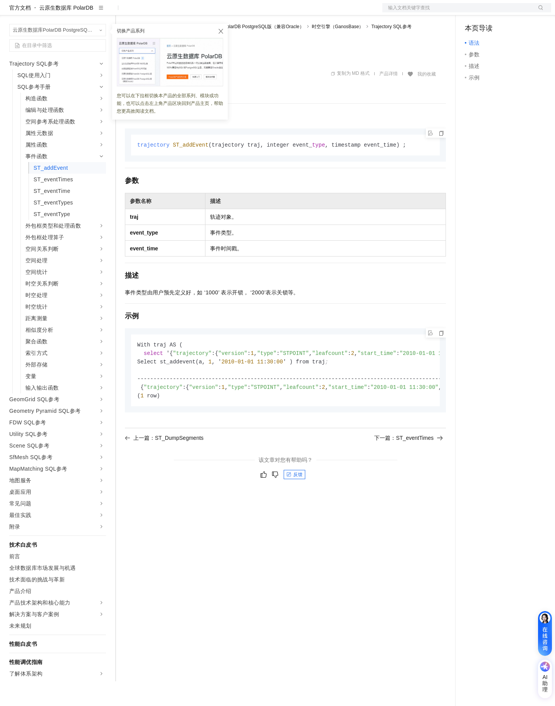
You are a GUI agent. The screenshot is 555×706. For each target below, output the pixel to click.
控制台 (492, 12)
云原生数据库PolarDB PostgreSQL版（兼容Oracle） (250, 51)
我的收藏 (426, 98)
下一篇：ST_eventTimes (408, 466)
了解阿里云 (253, 12)
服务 (227, 12)
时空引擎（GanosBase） (338, 51)
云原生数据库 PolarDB (66, 32)
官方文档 (20, 32)
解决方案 (124, 12)
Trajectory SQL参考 (391, 51)
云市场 (188, 12)
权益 (148, 12)
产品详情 (388, 98)
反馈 (294, 502)
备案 (473, 12)
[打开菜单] (12, 12)
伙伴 (209, 12)
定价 (166, 12)
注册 (510, 12)
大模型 (79, 12)
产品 (100, 12)
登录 (538, 12)
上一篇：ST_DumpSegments (164, 466)
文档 (457, 12)
